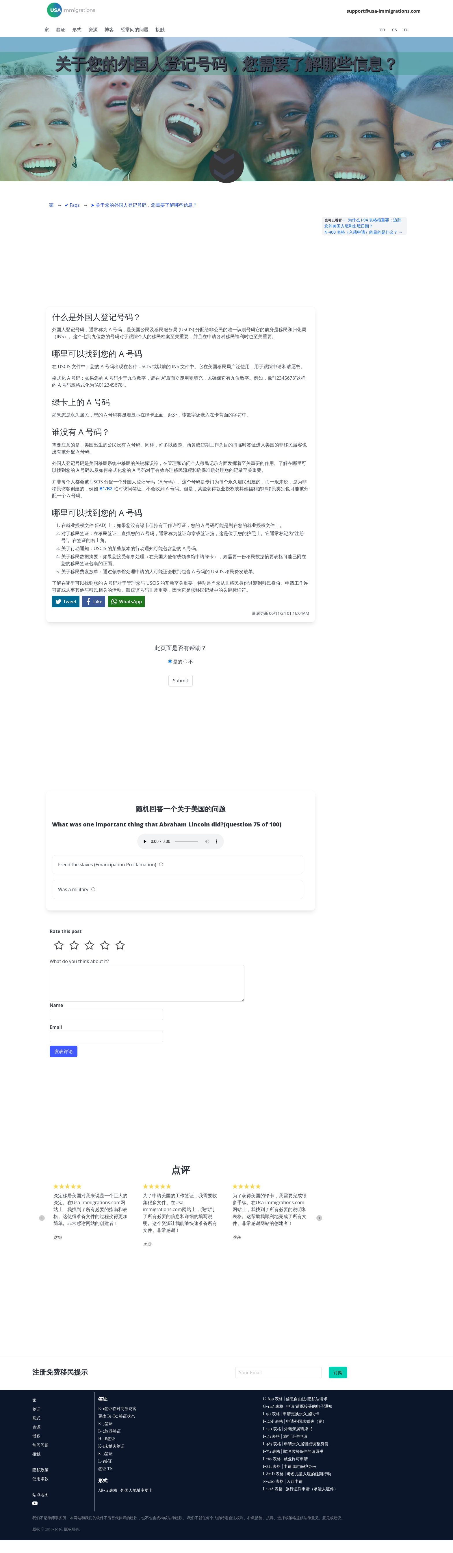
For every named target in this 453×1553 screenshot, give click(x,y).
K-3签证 (105, 1453)
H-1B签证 (106, 1438)
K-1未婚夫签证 (111, 1446)
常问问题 (40, 1445)
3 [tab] (68, 1257)
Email (106, 1030)
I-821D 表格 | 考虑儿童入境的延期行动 (297, 1473)
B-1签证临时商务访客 (117, 1408)
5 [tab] (85, 1257)
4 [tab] (76, 1257)
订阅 (338, 1372)
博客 (109, 29)
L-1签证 (105, 1461)
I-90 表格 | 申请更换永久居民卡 (291, 1413)
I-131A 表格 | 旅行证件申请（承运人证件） (300, 1488)
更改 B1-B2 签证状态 (116, 1416)
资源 (93, 29)
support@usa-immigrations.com (384, 11)
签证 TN (105, 1468)
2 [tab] (59, 1257)
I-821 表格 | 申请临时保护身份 (289, 1466)
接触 (160, 29)
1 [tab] (50, 1257)
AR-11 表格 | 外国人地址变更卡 (125, 1490)
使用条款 (40, 1478)
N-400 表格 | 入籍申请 (283, 1481)
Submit (180, 680)
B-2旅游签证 (109, 1431)
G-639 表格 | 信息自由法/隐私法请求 (295, 1398)
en (382, 29)
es (394, 29)
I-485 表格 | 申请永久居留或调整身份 (295, 1443)
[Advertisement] (180, 257)
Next (319, 1218)
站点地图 (40, 1494)
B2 (110, 488)
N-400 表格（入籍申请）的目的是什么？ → (363, 232)
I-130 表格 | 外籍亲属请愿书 (287, 1428)
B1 (102, 488)
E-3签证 (105, 1423)
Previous (42, 1218)
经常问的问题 (134, 29)
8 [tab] (111, 1257)
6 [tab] (94, 1257)
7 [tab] (102, 1257)
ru (406, 29)
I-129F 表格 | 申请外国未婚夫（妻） (294, 1421)
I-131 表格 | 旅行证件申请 (285, 1436)
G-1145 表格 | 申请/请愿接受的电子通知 (298, 1406)
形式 (76, 29)
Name (106, 1008)
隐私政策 (40, 1469)
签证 (60, 29)
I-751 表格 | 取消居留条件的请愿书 (293, 1451)
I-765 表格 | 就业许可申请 (285, 1458)
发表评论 (63, 1051)
